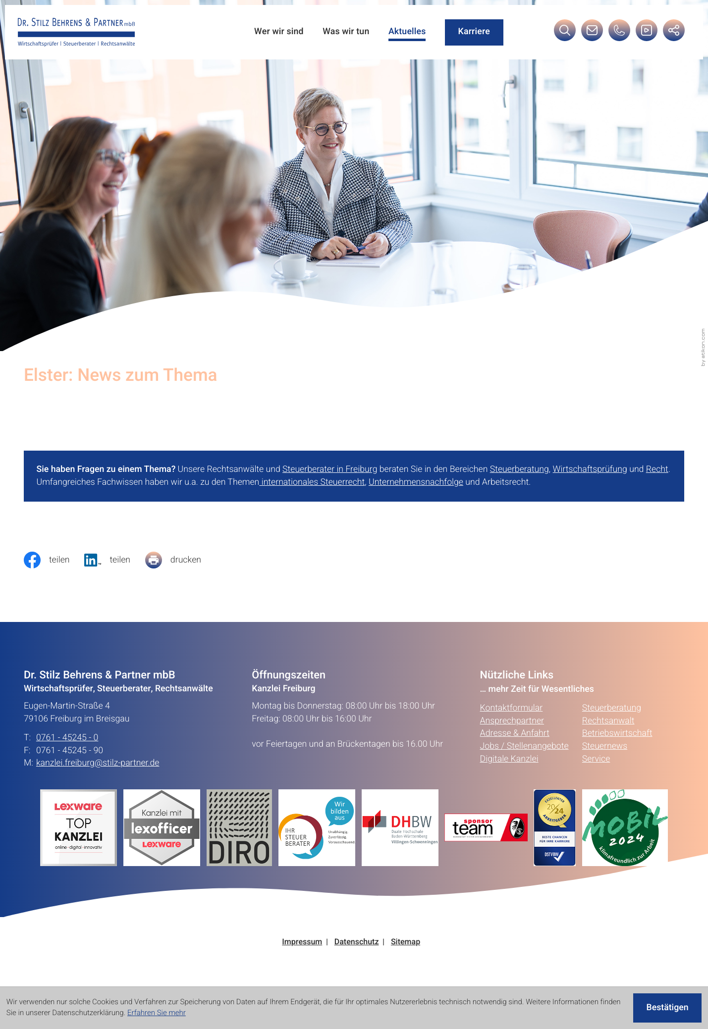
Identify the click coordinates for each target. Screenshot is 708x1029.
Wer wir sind (279, 32)
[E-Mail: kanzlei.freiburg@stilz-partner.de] (592, 33)
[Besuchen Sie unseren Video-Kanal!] (646, 33)
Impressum (302, 942)
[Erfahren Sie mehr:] (242, 827)
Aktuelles (407, 32)
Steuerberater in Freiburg (329, 469)
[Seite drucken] (180, 560)
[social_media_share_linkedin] (114, 560)
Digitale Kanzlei (509, 759)
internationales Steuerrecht (312, 482)
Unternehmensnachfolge (416, 482)
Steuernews (604, 746)
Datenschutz (356, 942)
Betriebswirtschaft (617, 733)
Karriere (474, 31)
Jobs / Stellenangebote (524, 746)
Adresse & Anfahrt (514, 733)
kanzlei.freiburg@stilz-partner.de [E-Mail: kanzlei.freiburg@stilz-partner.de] (98, 763)
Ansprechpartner (512, 721)
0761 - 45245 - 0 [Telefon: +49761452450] (67, 738)
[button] (619, 33)
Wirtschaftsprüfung (590, 469)
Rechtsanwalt (608, 721)
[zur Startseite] (76, 32)
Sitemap (405, 942)
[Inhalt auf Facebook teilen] (54, 560)
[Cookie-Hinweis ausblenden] (667, 1008)
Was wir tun (346, 32)
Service (596, 759)
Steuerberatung (519, 469)
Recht (657, 469)
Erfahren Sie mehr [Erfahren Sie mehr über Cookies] (156, 1013)
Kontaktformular (511, 708)
